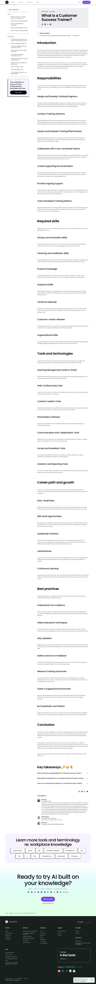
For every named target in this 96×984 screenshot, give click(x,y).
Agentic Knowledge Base (28, 938)
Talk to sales (86, 2)
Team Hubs (25, 940)
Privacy (26, 978)
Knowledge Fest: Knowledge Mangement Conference (11, 963)
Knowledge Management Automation (29, 933)
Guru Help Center (62, 931)
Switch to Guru (8, 954)
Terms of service (9, 978)
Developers (43, 939)
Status (59, 933)
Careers (77, 931)
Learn (41, 931)
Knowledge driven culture (11, 958)
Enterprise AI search (27, 936)
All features (7, 937)
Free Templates (43, 943)
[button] (13, 2)
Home (6, 913)
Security (59, 935)
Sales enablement (9, 952)
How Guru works (9, 933)
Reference (11, 913)
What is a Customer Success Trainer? (27, 913)
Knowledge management (11, 956)
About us (77, 933)
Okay (92, 980)
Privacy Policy (83, 981)
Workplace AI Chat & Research (30, 931)
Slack (6, 960)
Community (43, 941)
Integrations (8, 935)
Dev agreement (18, 978)
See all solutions (26, 942)
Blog (41, 937)
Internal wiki (8, 939)
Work (16, 913)
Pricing (37, 2)
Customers (43, 933)
